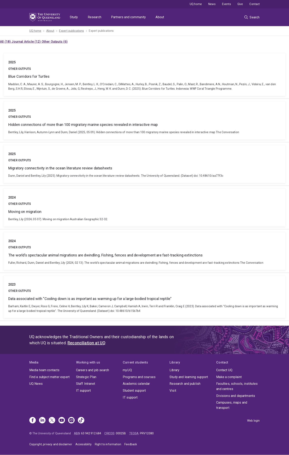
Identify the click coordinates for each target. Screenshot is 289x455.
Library (174, 370)
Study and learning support (188, 377)
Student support (134, 390)
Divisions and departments (235, 396)
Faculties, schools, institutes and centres (237, 386)
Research (94, 17)
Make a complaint (229, 377)
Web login (253, 420)
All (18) (6, 42)
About (160, 17)
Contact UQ (224, 370)
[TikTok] (81, 420)
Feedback (130, 444)
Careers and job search (92, 370)
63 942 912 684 (91, 433)
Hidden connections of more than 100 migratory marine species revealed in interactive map (144, 120)
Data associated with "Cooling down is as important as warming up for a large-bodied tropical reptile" (144, 296)
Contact (254, 4)
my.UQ (127, 370)
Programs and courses (139, 377)
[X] (52, 420)
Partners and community (128, 17)
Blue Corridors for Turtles (144, 74)
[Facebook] (32, 420)
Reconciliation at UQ (86, 342)
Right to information (108, 444)
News (212, 4)
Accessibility (83, 444)
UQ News (36, 384)
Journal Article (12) (26, 42)
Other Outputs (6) (55, 42)
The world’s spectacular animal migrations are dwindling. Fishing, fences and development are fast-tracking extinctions (144, 251)
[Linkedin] (42, 420)
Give (240, 4)
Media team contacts (44, 370)
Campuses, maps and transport (231, 405)
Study (74, 17)
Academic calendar (136, 384)
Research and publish (184, 384)
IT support (83, 390)
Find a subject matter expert (49, 377)
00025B (121, 433)
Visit (172, 390)
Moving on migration (144, 207)
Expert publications (71, 30)
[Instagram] (71, 420)
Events (226, 4)
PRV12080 (147, 433)
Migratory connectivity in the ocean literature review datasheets (144, 164)
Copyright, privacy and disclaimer (50, 444)
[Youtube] (61, 420)
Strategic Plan (86, 377)
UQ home (196, 4)
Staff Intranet (85, 384)
